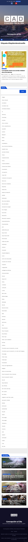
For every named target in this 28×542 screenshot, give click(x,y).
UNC (3, 431)
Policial (3, 342)
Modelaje (4, 302)
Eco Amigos (4, 209)
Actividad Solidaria (6, 108)
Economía (4, 212)
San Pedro (4, 394)
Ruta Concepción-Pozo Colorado (9, 374)
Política (3, 345)
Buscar (3, 87)
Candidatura (4, 143)
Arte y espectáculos (6, 126)
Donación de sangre (6, 206)
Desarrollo (4, 189)
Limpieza (4, 284)
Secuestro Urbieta (6, 400)
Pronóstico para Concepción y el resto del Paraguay (13, 351)
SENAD (3, 403)
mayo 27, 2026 (6, 503)
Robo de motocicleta (6, 371)
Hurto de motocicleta (6, 258)
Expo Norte (4, 232)
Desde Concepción (6, 192)
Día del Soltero (5, 203)
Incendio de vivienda (6, 261)
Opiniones (4, 322)
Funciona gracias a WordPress (8, 528)
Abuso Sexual (5, 100)
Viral (3, 443)
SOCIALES (4, 405)
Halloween (4, 244)
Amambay (4, 117)
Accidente (4, 102)
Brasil (3, 140)
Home (12, 531)
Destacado (4, 198)
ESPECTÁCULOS (5, 229)
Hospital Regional (6, 253)
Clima (3, 160)
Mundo (3, 304)
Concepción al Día (14, 34)
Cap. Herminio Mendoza (7, 146)
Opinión (3, 319)
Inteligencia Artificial (6, 270)
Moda (3, 299)
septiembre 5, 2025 (7, 74)
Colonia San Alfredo (6, 166)
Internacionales (5, 273)
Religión (3, 368)
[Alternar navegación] (13, 40)
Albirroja (4, 114)
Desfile (3, 195)
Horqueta (4, 250)
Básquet (4, 134)
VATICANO (4, 437)
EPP (3, 227)
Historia (3, 247)
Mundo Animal (5, 307)
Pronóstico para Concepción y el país (10, 348)
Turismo (3, 429)
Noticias (3, 316)
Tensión (3, 426)
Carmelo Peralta (5, 152)
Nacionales (4, 310)
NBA (3, 313)
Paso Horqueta (5, 330)
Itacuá (3, 276)
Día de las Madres (6, 201)
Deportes (4, 186)
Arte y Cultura (5, 123)
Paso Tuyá (4, 336)
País (3, 325)
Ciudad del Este (5, 157)
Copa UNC (4, 175)
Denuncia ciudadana (6, 183)
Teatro (3, 414)
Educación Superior (6, 218)
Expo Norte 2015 (5, 235)
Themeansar (23, 528)
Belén (3, 137)
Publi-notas (4, 356)
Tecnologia (4, 420)
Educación (4, 215)
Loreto (3, 290)
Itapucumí (4, 279)
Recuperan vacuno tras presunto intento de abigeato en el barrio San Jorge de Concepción (13, 477)
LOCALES (4, 287)
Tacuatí (3, 411)
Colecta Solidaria (5, 163)
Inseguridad (4, 267)
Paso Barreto (5, 328)
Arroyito (3, 120)
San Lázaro (4, 391)
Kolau (3, 281)
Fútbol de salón (5, 241)
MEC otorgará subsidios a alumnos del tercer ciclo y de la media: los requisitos (14, 502)
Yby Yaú (3, 446)
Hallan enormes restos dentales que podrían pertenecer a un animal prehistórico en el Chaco (13, 489)
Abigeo (3, 97)
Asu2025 (4, 128)
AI (2, 111)
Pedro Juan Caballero (6, 339)
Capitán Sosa (5, 149)
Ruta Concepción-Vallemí (7, 377)
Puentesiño (4, 362)
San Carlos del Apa (6, 388)
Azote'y (3, 131)
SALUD (3, 380)
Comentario (4, 169)
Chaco (3, 154)
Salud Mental (4, 68)
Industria (4, 264)
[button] (24, 39)
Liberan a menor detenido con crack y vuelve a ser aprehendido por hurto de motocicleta (14, 539)
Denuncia (4, 180)
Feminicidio (4, 238)
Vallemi (3, 434)
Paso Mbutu (4, 333)
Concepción (4, 172)
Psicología (4, 354)
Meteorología (5, 296)
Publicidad (4, 359)
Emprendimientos (6, 221)
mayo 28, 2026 (7, 466)
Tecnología (4, 417)
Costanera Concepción (7, 178)
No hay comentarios (17, 74)
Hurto (3, 255)
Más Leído (4, 293)
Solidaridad (4, 408)
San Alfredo (4, 385)
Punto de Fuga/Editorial (7, 365)
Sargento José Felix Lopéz (7, 397)
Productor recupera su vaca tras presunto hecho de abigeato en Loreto (13, 465)
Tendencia (4, 423)
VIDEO (3, 440)
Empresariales (5, 224)
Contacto (15, 531)
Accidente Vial (5, 105)
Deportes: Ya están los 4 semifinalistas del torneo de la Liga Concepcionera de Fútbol (14, 535)
